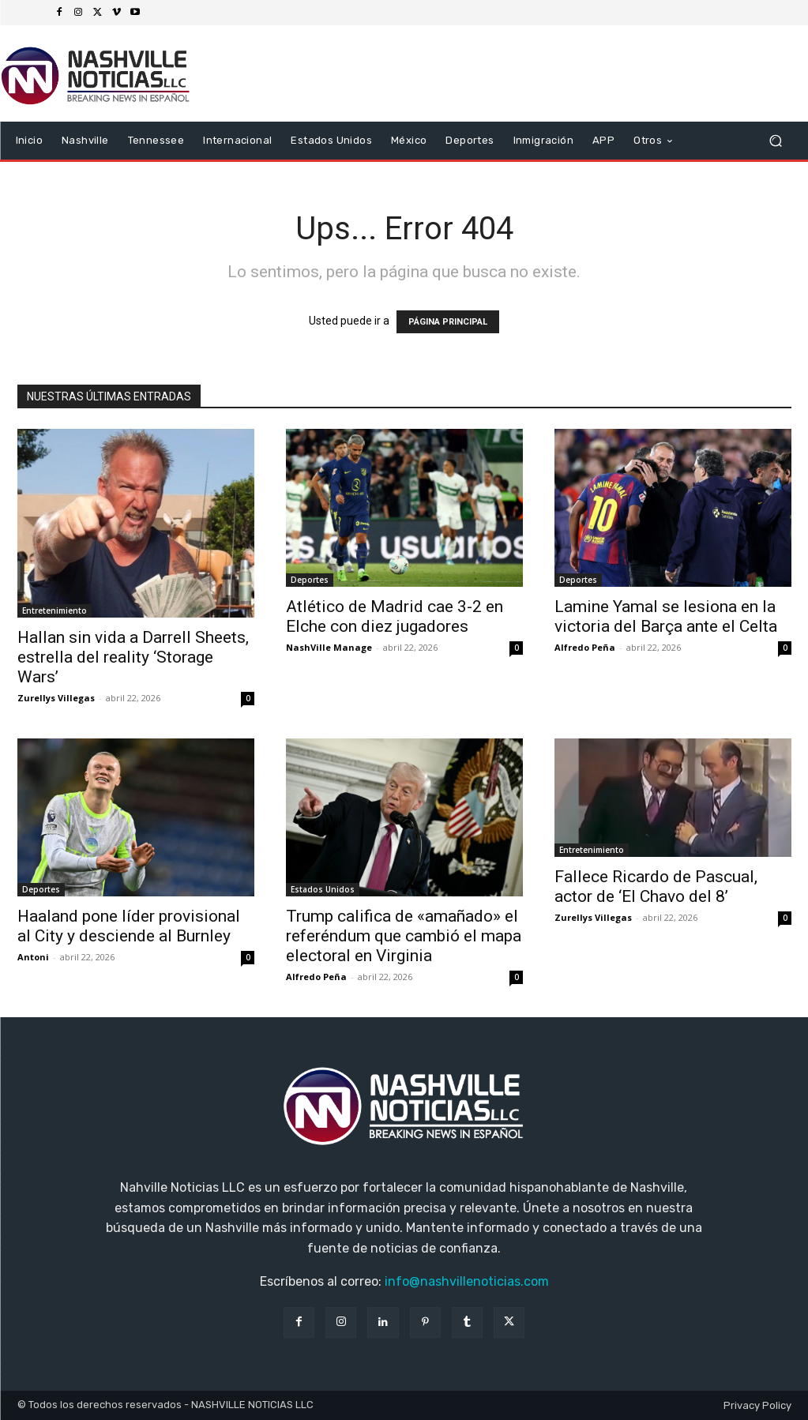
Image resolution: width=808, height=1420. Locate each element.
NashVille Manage (329, 647)
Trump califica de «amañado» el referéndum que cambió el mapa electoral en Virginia (403, 936)
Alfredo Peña (584, 647)
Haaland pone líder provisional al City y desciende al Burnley (128, 926)
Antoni (33, 957)
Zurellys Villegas (56, 698)
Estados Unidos (323, 889)
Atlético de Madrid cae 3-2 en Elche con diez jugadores (394, 616)
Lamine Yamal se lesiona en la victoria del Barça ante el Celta (665, 616)
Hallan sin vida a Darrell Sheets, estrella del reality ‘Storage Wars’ (133, 657)
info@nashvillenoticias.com (467, 1281)
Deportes (310, 579)
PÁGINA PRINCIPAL (447, 322)
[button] (776, 141)
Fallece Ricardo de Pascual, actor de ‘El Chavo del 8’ (655, 886)
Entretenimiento (54, 610)
